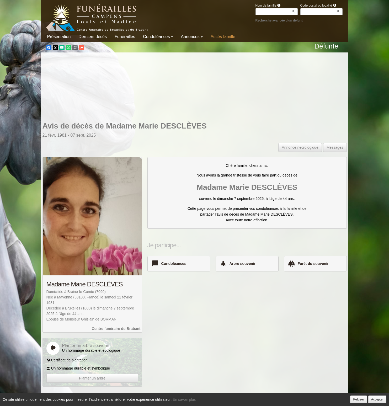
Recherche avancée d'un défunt (279, 20)
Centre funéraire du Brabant (116, 329)
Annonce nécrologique (300, 147)
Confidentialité (192, 400)
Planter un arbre (92, 378)
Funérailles (125, 36)
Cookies (214, 400)
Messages (335, 147)
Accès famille (223, 36)
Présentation (59, 36)
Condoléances (158, 36)
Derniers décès (92, 36)
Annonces (192, 36)
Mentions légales (238, 400)
